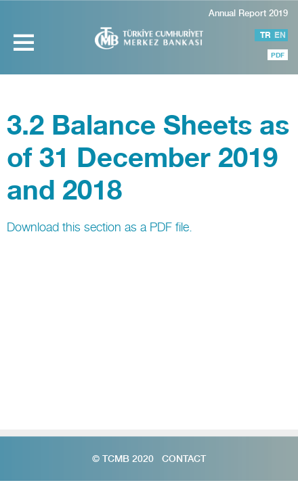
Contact (184, 458)
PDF (277, 55)
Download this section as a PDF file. (99, 227)
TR (265, 35)
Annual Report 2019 (248, 13)
